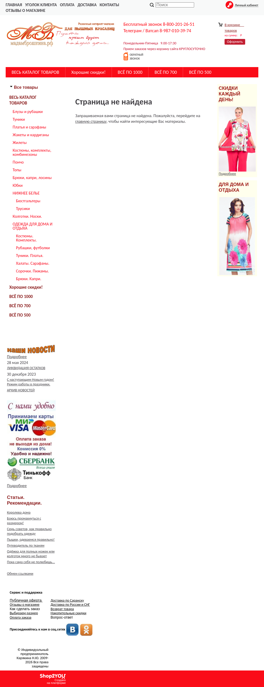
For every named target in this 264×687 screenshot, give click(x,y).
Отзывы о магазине (25, 10)
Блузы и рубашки (28, 111)
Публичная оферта (26, 600)
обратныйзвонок (136, 56)
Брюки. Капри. (28, 278)
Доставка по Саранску (67, 600)
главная (14, 4)
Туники (19, 119)
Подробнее (17, 356)
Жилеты (20, 142)
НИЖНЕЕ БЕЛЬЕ (26, 193)
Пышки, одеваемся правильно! (31, 539)
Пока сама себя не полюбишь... (31, 562)
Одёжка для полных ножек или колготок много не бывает (31, 553)
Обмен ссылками (20, 573)
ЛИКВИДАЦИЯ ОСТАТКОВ (26, 368)
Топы (17, 169)
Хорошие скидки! (88, 72)
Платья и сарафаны (29, 127)
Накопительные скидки (68, 613)
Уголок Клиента (41, 4)
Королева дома (18, 512)
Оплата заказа (20, 617)
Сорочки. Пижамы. (32, 271)
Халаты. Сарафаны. (32, 263)
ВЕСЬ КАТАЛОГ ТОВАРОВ (35, 72)
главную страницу (90, 121)
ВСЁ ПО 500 (200, 72)
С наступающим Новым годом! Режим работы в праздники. (30, 381)
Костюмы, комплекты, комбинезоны (32, 152)
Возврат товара (62, 609)
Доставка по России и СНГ (70, 604)
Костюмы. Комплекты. (26, 238)
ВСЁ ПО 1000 (130, 72)
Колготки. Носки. (27, 216)
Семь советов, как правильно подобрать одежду (29, 531)
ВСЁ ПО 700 (165, 72)
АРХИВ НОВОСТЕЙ (21, 390)
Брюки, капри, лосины (32, 177)
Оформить (235, 41)
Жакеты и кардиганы (31, 134)
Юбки (18, 185)
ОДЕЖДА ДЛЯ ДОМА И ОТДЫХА (32, 226)
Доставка (87, 4)
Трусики (23, 208)
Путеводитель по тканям (25, 545)
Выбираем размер (24, 613)
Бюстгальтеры (28, 200)
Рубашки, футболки (33, 247)
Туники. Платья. (29, 255)
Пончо (18, 162)
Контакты (109, 4)
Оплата (67, 4)
